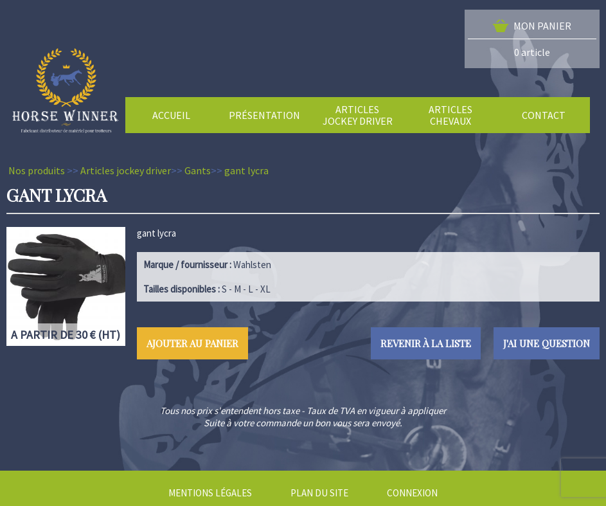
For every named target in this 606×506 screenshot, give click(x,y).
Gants (197, 170)
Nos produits (36, 170)
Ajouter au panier (192, 343)
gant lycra (246, 170)
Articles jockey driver (125, 170)
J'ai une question (546, 343)
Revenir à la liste (425, 343)
